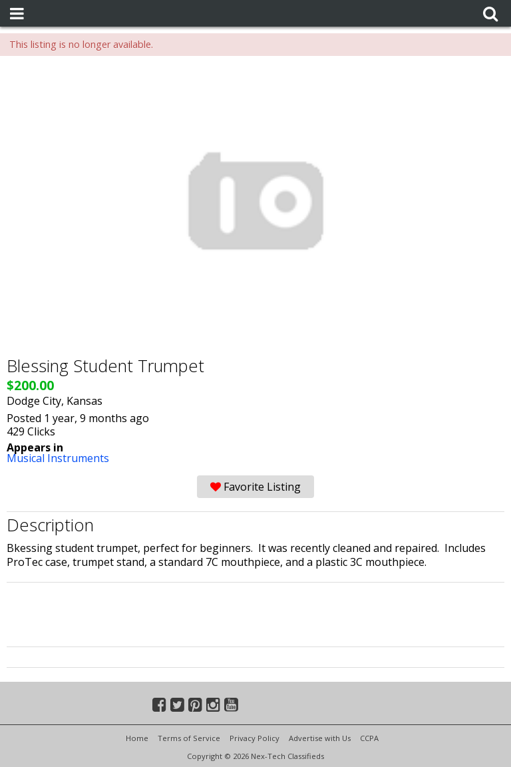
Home (137, 738)
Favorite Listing (255, 486)
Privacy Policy (254, 738)
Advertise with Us (320, 738)
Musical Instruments (58, 458)
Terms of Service (189, 738)
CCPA (369, 738)
